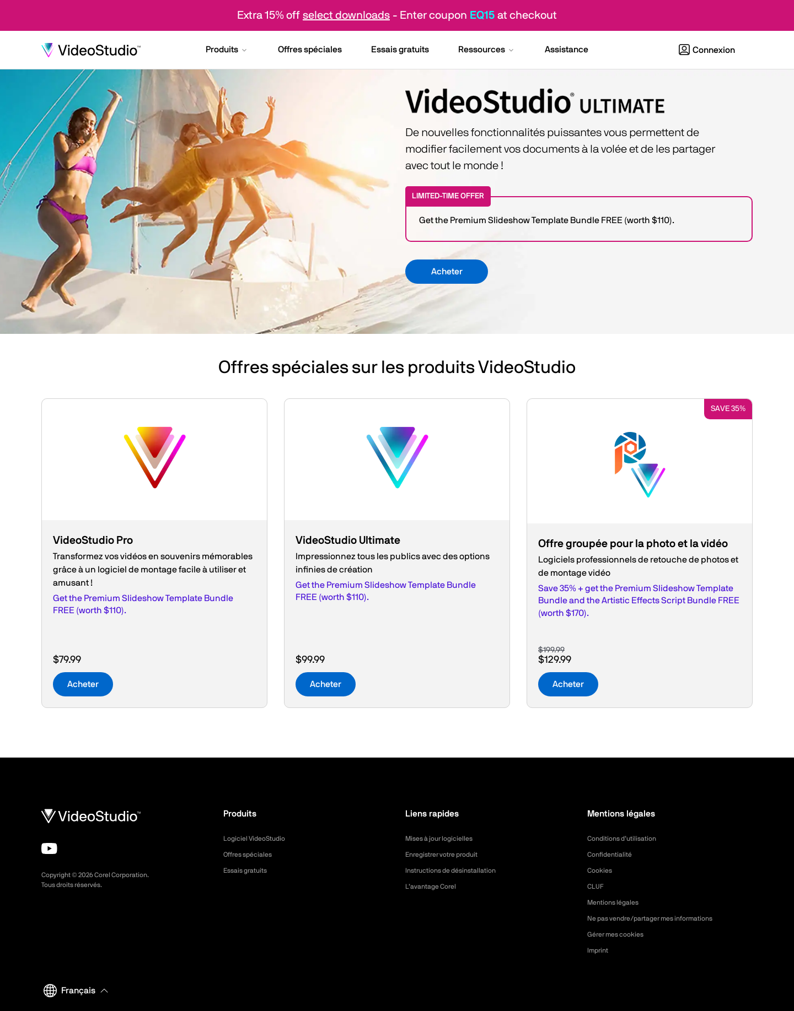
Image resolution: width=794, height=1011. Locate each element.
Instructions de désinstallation (457, 870)
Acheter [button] (447, 271)
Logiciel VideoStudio (258, 838)
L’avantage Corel (434, 886)
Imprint (599, 950)
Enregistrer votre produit (447, 854)
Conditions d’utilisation (626, 838)
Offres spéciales (251, 854)
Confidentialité (612, 854)
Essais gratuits (248, 870)
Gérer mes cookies (620, 934)
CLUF (596, 886)
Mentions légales (616, 902)
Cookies (601, 870)
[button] (227, 51)
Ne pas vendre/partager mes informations (660, 918)
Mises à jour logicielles (443, 838)
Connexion (707, 50)
